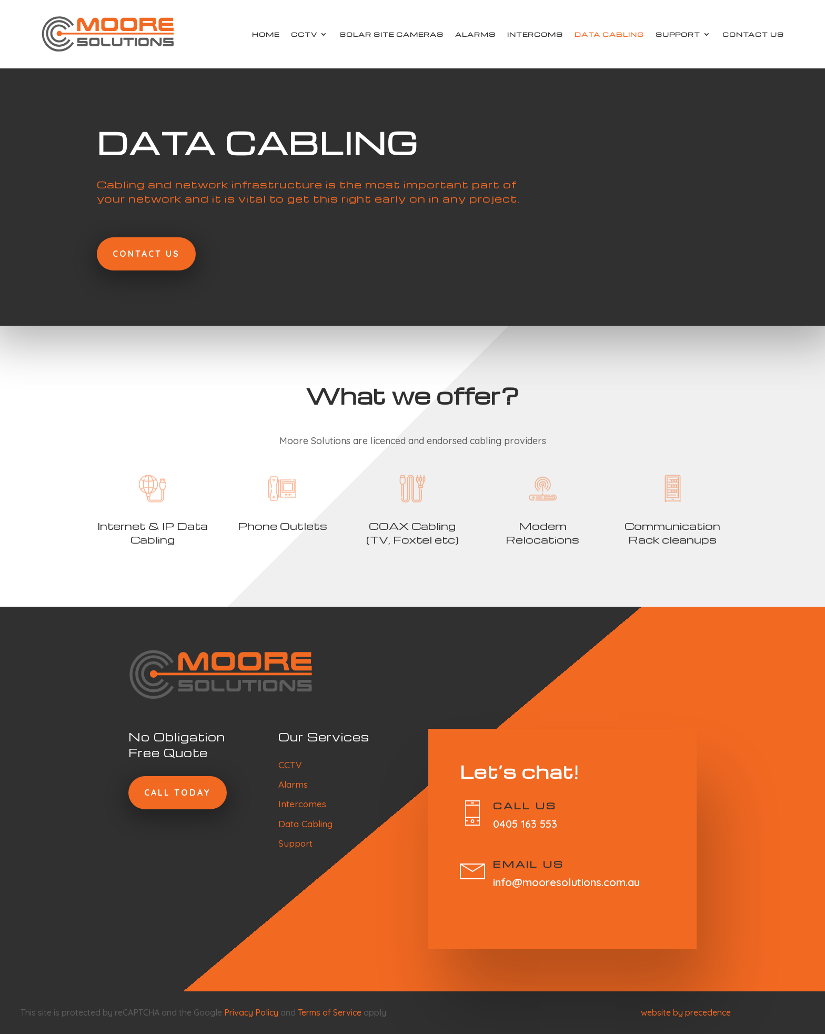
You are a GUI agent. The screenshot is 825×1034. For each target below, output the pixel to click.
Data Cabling (609, 34)
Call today (177, 792)
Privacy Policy (251, 1012)
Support (678, 34)
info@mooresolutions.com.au (566, 882)
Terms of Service (329, 1012)
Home (265, 34)
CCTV (304, 34)
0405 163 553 (525, 823)
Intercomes (302, 803)
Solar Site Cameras (391, 34)
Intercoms (535, 34)
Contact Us (753, 34)
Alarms (475, 34)
